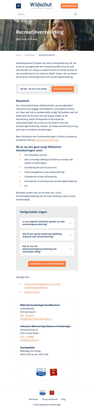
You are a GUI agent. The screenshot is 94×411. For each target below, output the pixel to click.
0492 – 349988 (27, 336)
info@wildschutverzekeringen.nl (36, 319)
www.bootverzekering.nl (47, 140)
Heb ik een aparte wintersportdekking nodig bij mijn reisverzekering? (42, 235)
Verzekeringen (29, 55)
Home (18, 55)
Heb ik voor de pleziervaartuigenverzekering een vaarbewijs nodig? (39, 249)
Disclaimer (33, 399)
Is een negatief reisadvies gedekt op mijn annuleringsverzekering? (43, 223)
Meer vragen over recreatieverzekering (47, 264)
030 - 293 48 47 (27, 315)
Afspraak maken (69, 6)
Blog (63, 399)
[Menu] (18, 5)
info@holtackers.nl (29, 340)
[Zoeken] (75, 14)
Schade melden (32, 292)
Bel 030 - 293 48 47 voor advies (33, 89)
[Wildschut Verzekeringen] (41, 5)
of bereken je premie (62, 89)
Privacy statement (50, 399)
